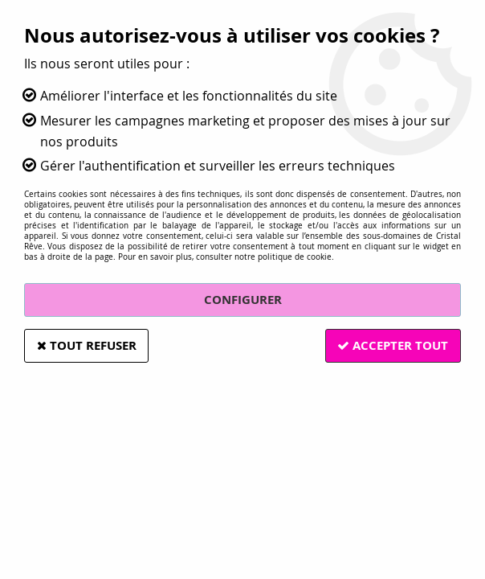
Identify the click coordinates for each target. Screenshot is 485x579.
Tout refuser (87, 345)
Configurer (243, 299)
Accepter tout (392, 345)
